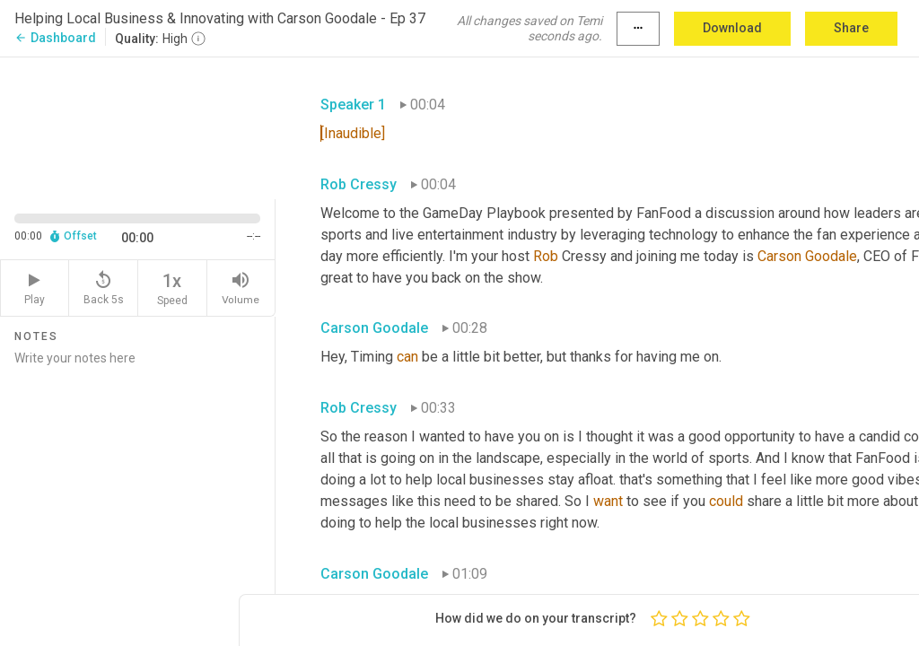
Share (851, 28)
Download (732, 28)
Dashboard (55, 38)
